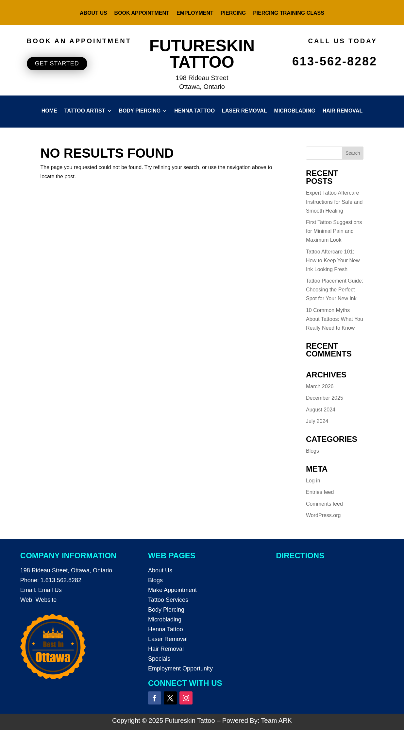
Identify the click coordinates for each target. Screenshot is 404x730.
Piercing (233, 13)
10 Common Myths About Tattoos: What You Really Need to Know (334, 319)
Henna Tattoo (194, 111)
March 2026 (320, 386)
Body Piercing (140, 111)
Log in (313, 480)
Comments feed (324, 504)
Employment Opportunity (180, 668)
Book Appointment (141, 13)
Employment (195, 13)
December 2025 (324, 398)
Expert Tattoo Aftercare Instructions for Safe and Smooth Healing (334, 201)
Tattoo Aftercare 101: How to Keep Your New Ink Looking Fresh (333, 260)
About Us (93, 13)
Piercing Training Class (288, 13)
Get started (57, 63)
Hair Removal (342, 111)
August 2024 (320, 409)
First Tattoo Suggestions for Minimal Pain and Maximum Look (334, 231)
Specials (159, 658)
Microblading (294, 111)
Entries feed (320, 492)
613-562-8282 (334, 61)
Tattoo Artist (84, 111)
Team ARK (276, 720)
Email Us (50, 590)
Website (46, 600)
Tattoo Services (168, 600)
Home (49, 111)
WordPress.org (323, 515)
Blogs (312, 451)
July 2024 (317, 421)
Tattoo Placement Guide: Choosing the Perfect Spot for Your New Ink (334, 289)
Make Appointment (172, 590)
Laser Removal (244, 111)
